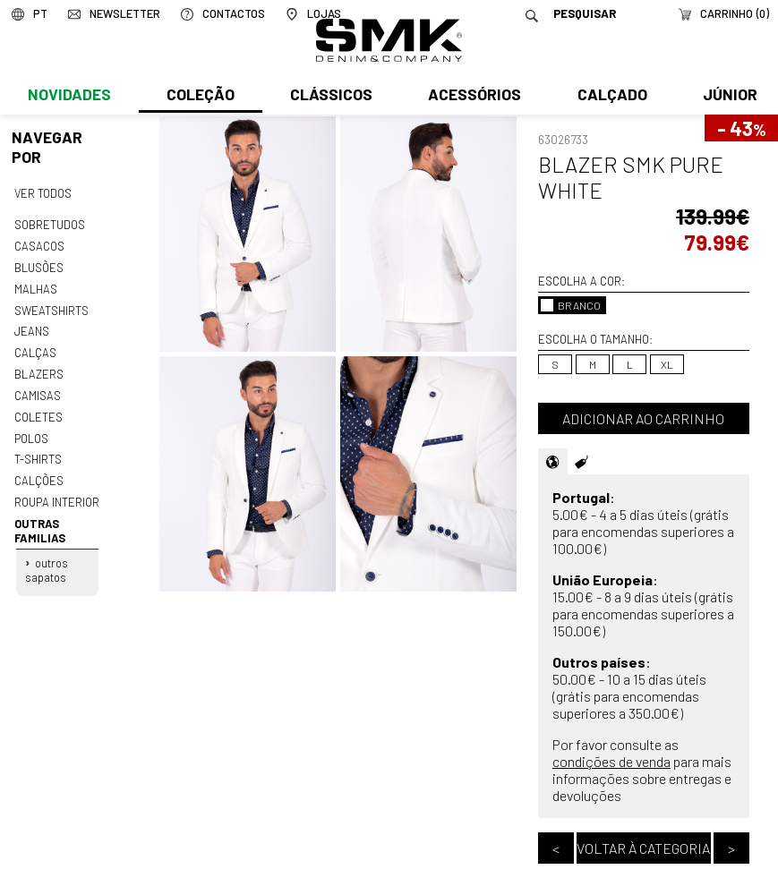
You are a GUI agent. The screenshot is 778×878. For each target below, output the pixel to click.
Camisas (36, 389)
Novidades (68, 96)
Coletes (38, 410)
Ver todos (43, 192)
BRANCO (571, 305)
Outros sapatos (46, 558)
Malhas (35, 285)
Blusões (39, 265)
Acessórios (472, 96)
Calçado (609, 96)
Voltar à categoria (643, 848)
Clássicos (329, 96)
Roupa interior (56, 492)
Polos (31, 430)
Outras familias (38, 520)
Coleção (200, 96)
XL (667, 364)
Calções (38, 472)
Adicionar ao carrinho (643, 418)
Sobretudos (49, 224)
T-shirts (38, 451)
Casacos (38, 244)
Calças (34, 348)
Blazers (38, 369)
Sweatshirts (51, 307)
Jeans (31, 327)
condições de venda (611, 761)
